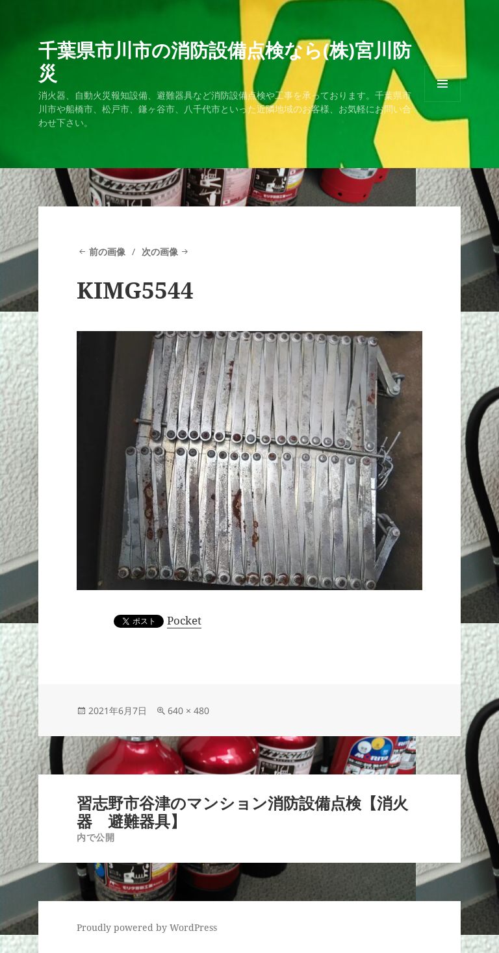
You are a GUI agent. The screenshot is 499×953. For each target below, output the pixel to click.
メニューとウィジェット (442, 101)
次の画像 (160, 251)
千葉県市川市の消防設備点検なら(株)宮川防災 (224, 61)
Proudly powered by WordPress (147, 927)
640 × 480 (188, 710)
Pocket (184, 620)
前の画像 (107, 251)
